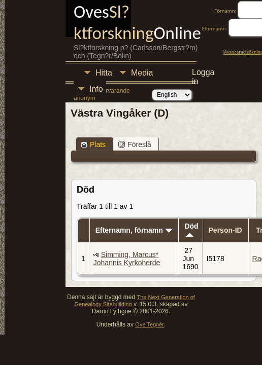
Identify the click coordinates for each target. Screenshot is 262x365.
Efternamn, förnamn (134, 230)
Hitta (103, 72)
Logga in (203, 74)
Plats (93, 144)
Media (142, 72)
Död (191, 229)
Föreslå (134, 144)
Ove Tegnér (149, 324)
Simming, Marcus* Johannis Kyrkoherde (126, 258)
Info (96, 89)
